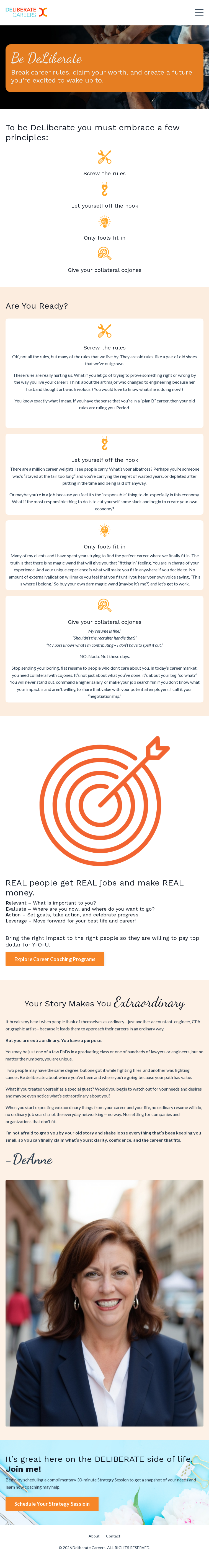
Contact (113, 1536)
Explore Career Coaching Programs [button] (55, 959)
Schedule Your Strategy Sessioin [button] (52, 1504)
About (94, 1536)
